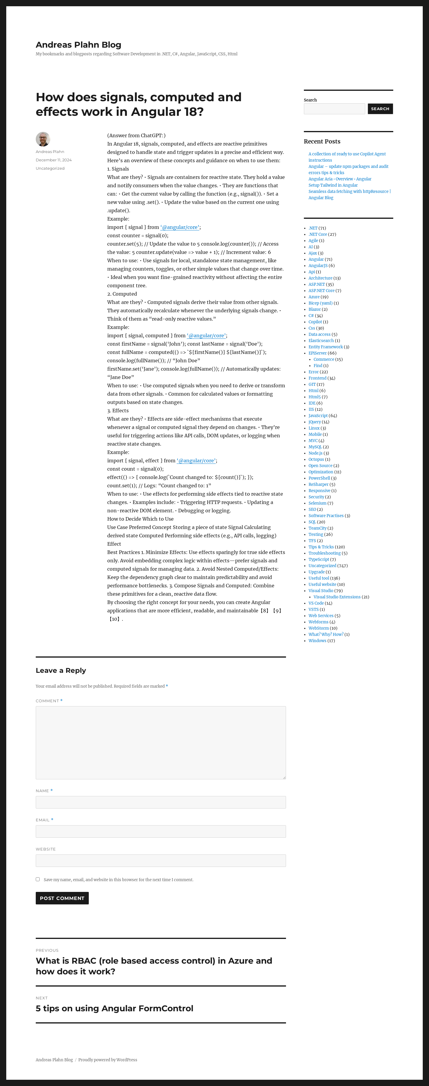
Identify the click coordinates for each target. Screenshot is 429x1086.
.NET (313, 228)
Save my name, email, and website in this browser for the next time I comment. (118, 879)
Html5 (315, 397)
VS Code (316, 603)
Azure (314, 296)
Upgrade (317, 572)
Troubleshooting (325, 553)
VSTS (314, 609)
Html (313, 390)
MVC (313, 440)
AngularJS (318, 265)
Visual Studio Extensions (337, 597)
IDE (312, 403)
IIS (311, 409)
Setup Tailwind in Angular (333, 185)
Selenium (318, 503)
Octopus (316, 459)
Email (45, 820)
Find (318, 365)
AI (311, 246)
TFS (312, 540)
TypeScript (319, 559)
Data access (320, 334)
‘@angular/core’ (179, 227)
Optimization (321, 472)
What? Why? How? (326, 634)
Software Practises (326, 515)
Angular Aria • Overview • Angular (340, 179)
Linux (314, 428)
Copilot (315, 321)
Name (44, 790)
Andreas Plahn (50, 151)
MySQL (315, 447)
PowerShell (319, 478)
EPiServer (318, 353)
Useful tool (319, 578)
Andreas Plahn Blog (79, 45)
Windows (318, 640)
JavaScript (318, 415)
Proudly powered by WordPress (107, 1059)
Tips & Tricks (321, 547)
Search (310, 100)
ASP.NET (317, 284)
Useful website (322, 584)
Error (314, 372)
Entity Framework (326, 346)
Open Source (320, 465)
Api (312, 271)
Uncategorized (50, 168)
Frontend (318, 378)
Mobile (315, 434)
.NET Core (318, 234)
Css (312, 328)
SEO (312, 509)
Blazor (315, 309)
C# (311, 315)
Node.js (316, 453)
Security (316, 497)
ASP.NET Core (322, 290)
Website (46, 849)
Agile (313, 240)
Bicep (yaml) (321, 303)
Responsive (319, 490)
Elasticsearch (321, 340)
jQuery (315, 422)
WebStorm (319, 628)
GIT (312, 384)
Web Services (321, 615)
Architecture (320, 278)
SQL (312, 522)
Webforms (319, 622)
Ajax (313, 253)
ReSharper (319, 484)
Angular (316, 259)
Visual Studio (321, 590)
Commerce (324, 359)
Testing (316, 534)
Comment (49, 700)
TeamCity (318, 528)
